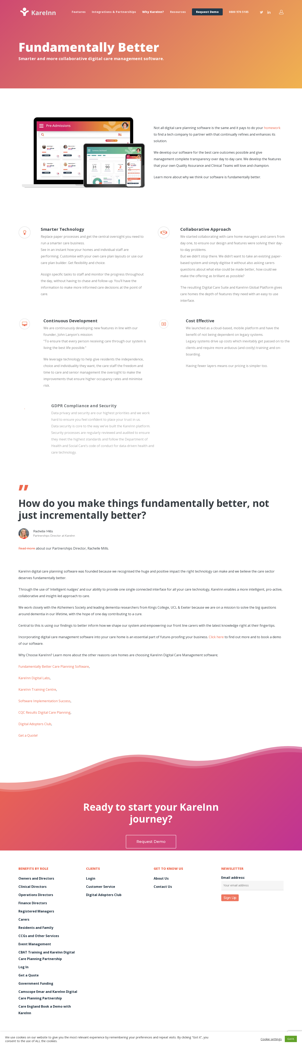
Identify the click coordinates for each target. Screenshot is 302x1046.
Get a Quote (28, 975)
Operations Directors (35, 895)
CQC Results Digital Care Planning (44, 712)
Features (79, 11)
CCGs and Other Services (38, 936)
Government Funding (35, 983)
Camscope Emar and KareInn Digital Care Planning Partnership (47, 994)
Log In (23, 967)
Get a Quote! (27, 735)
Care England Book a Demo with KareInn (44, 1009)
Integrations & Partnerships (114, 11)
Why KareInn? (153, 11)
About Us (161, 878)
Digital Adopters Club (34, 724)
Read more (26, 548)
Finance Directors (32, 903)
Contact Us (163, 886)
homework (272, 128)
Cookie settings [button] (271, 1039)
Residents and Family (35, 927)
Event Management (34, 944)
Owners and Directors (36, 878)
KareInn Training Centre (37, 689)
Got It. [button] (290, 1039)
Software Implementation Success (44, 701)
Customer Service (100, 886)
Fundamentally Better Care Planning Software (53, 666)
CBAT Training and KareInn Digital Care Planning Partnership (46, 955)
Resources (178, 11)
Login (90, 878)
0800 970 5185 (239, 11)
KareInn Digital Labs (34, 678)
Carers (23, 919)
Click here (216, 637)
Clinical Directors (32, 886)
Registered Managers (36, 911)
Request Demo (207, 11)
